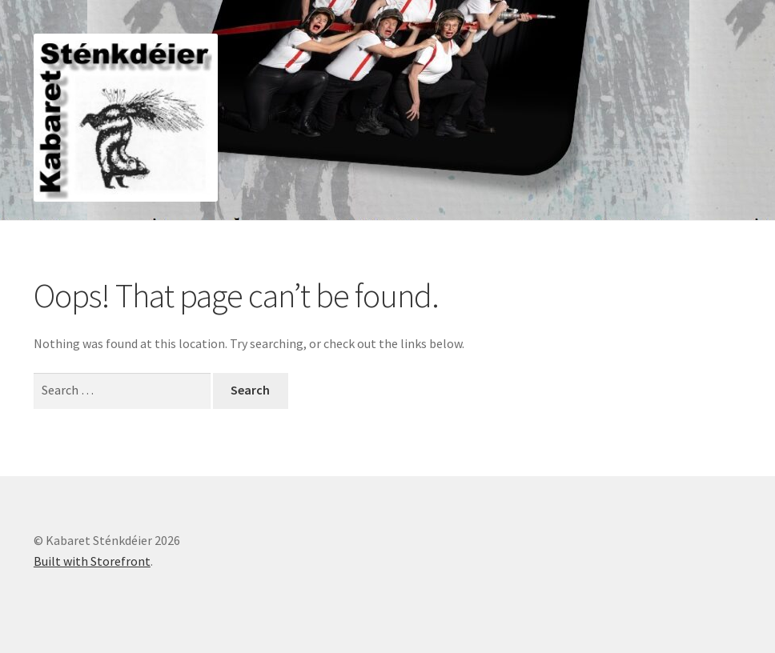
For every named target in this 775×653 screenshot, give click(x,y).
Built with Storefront (92, 561)
